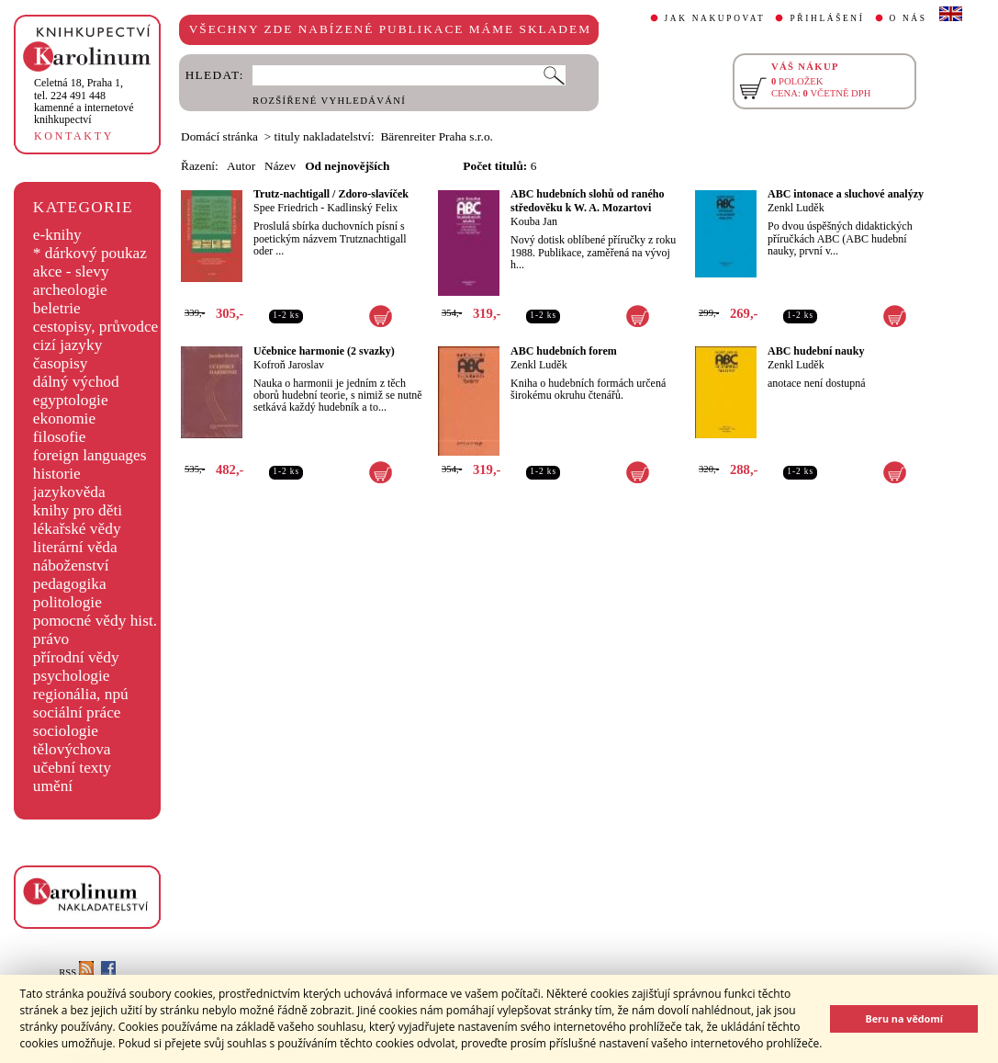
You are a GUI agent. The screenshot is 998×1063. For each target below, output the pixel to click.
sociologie (65, 731)
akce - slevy (71, 271)
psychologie (71, 675)
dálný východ (76, 381)
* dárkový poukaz (90, 253)
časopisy (60, 363)
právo (51, 639)
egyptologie (70, 400)
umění (53, 786)
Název (280, 166)
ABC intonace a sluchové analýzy (846, 193)
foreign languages (90, 455)
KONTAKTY (74, 136)
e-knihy (57, 234)
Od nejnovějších (347, 166)
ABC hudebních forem (563, 351)
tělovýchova (72, 749)
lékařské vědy (77, 528)
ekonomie (64, 418)
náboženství (71, 565)
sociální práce (77, 712)
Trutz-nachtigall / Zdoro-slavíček (331, 193)
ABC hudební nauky (816, 351)
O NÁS (908, 18)
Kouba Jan (533, 221)
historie (57, 473)
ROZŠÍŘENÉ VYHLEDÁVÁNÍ (329, 101)
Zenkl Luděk (796, 207)
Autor (241, 166)
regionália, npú (81, 694)
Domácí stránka (219, 136)
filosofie (59, 437)
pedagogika (70, 584)
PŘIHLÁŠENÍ (827, 18)
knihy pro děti (77, 510)
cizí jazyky (68, 345)
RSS (76, 972)
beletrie (57, 308)
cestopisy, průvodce (96, 326)
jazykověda (69, 492)
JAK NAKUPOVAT (715, 18)
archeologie (70, 290)
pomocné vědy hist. (95, 620)
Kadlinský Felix (362, 207)
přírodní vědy (76, 657)
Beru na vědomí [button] (904, 1018)
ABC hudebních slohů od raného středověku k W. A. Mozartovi (587, 200)
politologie (67, 602)
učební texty (72, 767)
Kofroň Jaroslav (288, 364)
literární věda (75, 547)
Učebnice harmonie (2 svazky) (324, 351)
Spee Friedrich (285, 207)
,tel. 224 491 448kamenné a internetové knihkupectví (84, 101)
